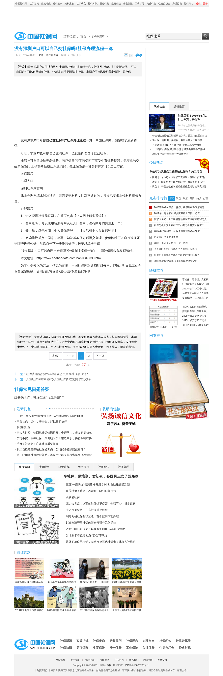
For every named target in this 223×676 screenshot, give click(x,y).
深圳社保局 (40, 216)
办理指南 (177, 3)
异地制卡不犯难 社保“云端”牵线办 (86, 535)
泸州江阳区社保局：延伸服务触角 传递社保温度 (95, 529)
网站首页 (60, 660)
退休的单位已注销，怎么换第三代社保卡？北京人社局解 (100, 541)
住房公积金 (164, 3)
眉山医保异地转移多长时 (195, 325)
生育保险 (116, 3)
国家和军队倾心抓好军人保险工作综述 (29, 571)
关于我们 (75, 660)
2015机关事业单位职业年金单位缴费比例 (176, 261)
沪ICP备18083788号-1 (137, 665)
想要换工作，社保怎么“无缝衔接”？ (39, 397)
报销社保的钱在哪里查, (194, 311)
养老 (49, 160)
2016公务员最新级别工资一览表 (171, 243)
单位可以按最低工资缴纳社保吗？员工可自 (175, 171)
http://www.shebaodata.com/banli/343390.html (69, 258)
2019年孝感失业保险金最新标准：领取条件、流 (127, 571)
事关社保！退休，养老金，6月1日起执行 (42, 421)
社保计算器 (183, 640)
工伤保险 (139, 3)
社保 (59, 140)
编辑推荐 (179, 106)
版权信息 (90, 660)
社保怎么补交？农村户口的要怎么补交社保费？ (179, 225)
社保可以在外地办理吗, (194, 306)
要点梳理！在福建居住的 (195, 297)
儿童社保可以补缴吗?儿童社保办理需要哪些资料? (58, 379)
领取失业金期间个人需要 (195, 293)
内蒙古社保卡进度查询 (166, 237)
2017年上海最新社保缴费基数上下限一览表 (177, 213)
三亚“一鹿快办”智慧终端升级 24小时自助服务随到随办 (50, 416)
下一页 (100, 355)
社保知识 (93, 3)
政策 (154, 182)
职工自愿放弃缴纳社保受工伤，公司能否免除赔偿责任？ (51, 449)
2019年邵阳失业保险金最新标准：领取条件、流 (62, 599)
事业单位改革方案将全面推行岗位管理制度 (62, 571)
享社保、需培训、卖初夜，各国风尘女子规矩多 (101, 476)
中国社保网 (21, 3)
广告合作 (119, 660)
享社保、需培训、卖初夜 (195, 279)
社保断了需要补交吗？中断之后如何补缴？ (176, 255)
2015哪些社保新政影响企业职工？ (94, 599)
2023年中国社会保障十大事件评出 (170, 154)
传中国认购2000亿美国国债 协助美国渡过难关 (127, 599)
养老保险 (128, 3)
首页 (83, 36)
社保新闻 (34, 3)
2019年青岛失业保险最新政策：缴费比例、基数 (29, 599)
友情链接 (162, 660)
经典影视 (185, 647)
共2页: (56, 355)
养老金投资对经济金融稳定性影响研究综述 (184, 186)
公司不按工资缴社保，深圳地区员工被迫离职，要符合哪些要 (54, 438)
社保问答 (189, 3)
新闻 (154, 177)
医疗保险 (104, 3)
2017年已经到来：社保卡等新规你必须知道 (177, 231)
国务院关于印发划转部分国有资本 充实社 (183, 182)
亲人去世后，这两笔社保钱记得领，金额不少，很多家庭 (100, 503)
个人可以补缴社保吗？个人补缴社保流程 (175, 249)
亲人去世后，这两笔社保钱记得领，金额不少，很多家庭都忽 (54, 432)
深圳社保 (27, 188)
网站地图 (148, 660)
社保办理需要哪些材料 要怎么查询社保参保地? (57, 374)
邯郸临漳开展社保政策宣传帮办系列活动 (91, 522)
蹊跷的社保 (24, 427)
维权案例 (69, 3)
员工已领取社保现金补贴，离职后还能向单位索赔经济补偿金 (54, 454)
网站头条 (159, 106)
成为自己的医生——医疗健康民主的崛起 (94, 571)
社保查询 (57, 3)
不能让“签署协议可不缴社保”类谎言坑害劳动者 (176, 144)
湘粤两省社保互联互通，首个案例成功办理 (92, 516)
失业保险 (151, 3)
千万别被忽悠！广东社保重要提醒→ (39, 443)
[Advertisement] (111, 18)
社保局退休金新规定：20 (195, 284)
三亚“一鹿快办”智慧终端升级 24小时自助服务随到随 (98, 484)
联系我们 (134, 660)
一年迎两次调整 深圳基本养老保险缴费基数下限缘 (178, 149)
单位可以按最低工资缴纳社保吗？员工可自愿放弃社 (179, 135)
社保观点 (81, 3)
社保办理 (73, 140)
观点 (154, 186)
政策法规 (46, 3)
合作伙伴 (104, 660)
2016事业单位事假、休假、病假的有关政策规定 (179, 207)
